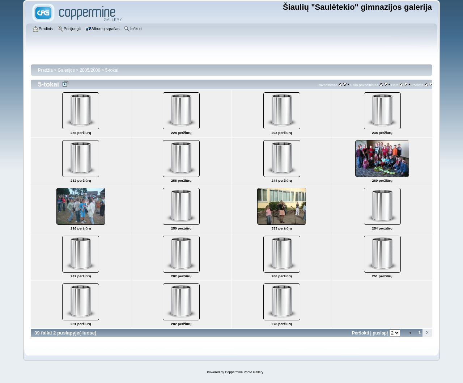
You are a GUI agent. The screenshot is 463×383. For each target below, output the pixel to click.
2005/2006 (90, 70)
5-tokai (111, 70)
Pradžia (45, 70)
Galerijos (66, 70)
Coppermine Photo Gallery (244, 372)
